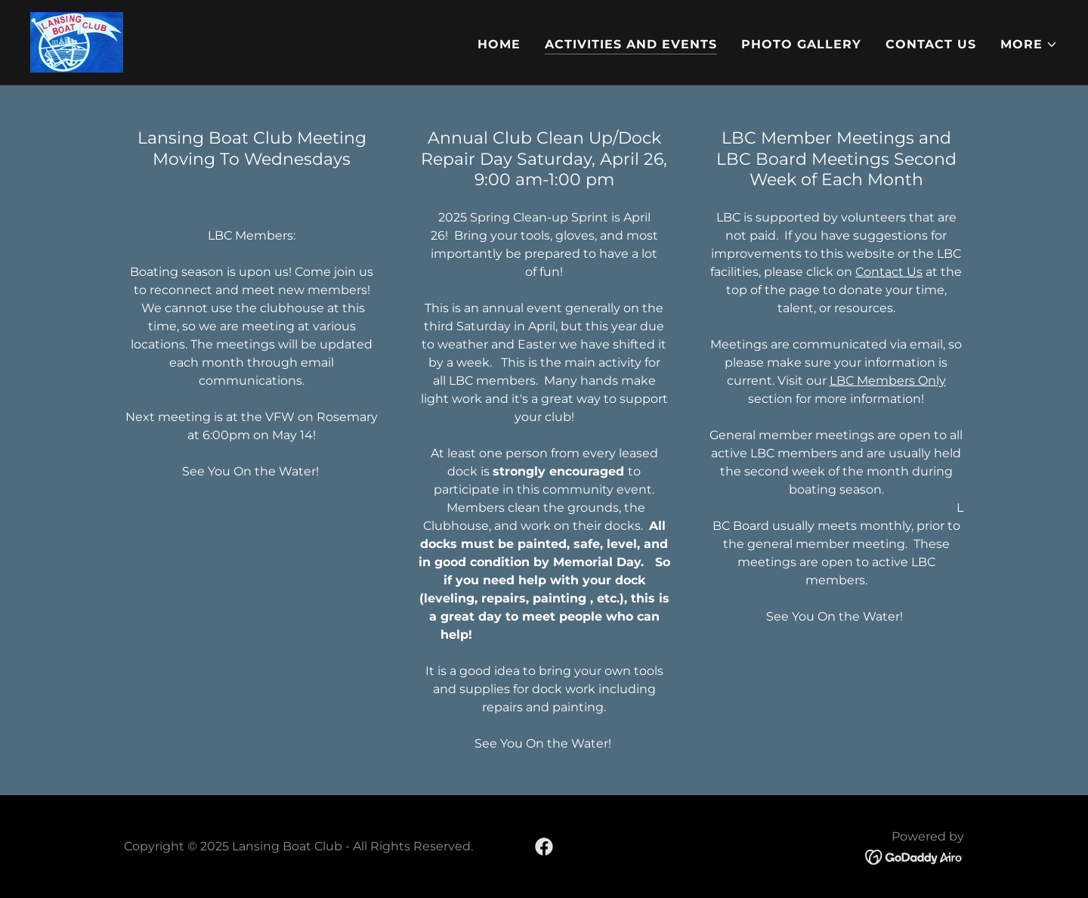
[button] (1029, 45)
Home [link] (499, 44)
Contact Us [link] (931, 44)
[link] (76, 41)
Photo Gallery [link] (801, 44)
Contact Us (889, 272)
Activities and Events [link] (631, 44)
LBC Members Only (888, 380)
